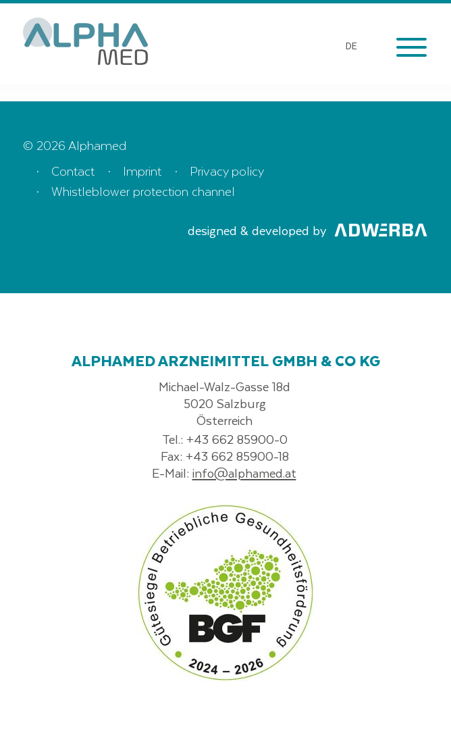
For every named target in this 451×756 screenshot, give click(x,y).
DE (351, 46)
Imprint (142, 170)
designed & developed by (308, 230)
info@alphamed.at (244, 472)
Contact (73, 170)
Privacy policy (227, 170)
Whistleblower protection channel (143, 191)
